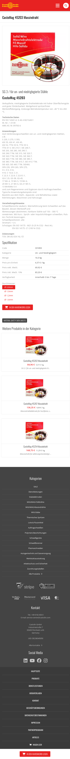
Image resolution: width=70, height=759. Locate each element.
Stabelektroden (35, 497)
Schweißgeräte (36, 538)
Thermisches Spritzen (35, 517)
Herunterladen (35, 693)
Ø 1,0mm (8, 291)
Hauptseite (35, 671)
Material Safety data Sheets (15, 320)
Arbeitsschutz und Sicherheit (35, 563)
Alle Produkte (35, 574)
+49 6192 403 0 (37, 615)
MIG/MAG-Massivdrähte (36, 507)
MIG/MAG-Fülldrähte (35, 502)
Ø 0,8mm (8, 287)
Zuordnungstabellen (35, 568)
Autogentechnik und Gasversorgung (36, 553)
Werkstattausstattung (35, 558)
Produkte (35, 678)
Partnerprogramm (35, 729)
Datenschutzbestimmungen (35, 715)
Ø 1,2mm (8, 295)
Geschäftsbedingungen (35, 707)
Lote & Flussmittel (35, 522)
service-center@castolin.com (38, 617)
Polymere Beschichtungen (35, 533)
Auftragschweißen (35, 527)
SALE (36, 486)
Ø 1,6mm (8, 299)
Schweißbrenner (35, 543)
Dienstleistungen (36, 492)
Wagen (35, 744)
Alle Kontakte (35, 645)
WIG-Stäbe (35, 512)
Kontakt (35, 700)
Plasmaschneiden (35, 548)
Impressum (35, 722)
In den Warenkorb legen (17, 307)
